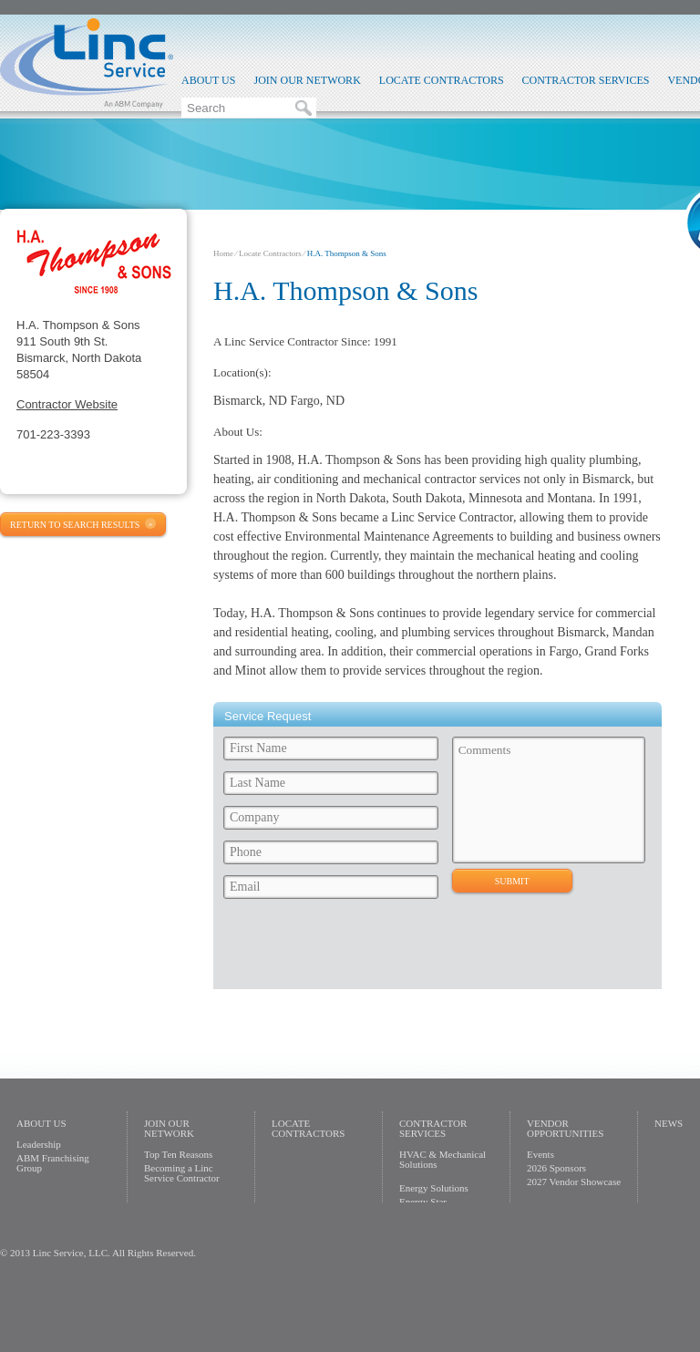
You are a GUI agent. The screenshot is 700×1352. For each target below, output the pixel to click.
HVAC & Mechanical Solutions (442, 1159)
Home (223, 253)
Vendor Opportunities (565, 1128)
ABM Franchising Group (52, 1162)
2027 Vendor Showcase (574, 1181)
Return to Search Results (74, 525)
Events (540, 1154)
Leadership (38, 1144)
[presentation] (356, 949)
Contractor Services (586, 80)
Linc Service (86, 63)
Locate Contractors (441, 80)
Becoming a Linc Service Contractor (182, 1172)
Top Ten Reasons (178, 1154)
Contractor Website (67, 404)
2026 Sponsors (556, 1167)
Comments (549, 800)
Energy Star (423, 1201)
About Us (208, 80)
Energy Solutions (433, 1187)
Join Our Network (306, 80)
